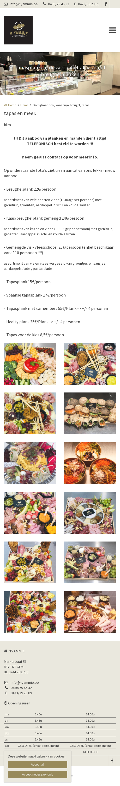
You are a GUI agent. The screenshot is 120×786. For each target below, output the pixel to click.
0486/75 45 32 (56, 4)
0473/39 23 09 (86, 4)
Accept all (37, 764)
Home (12, 105)
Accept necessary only (37, 774)
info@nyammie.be (21, 4)
